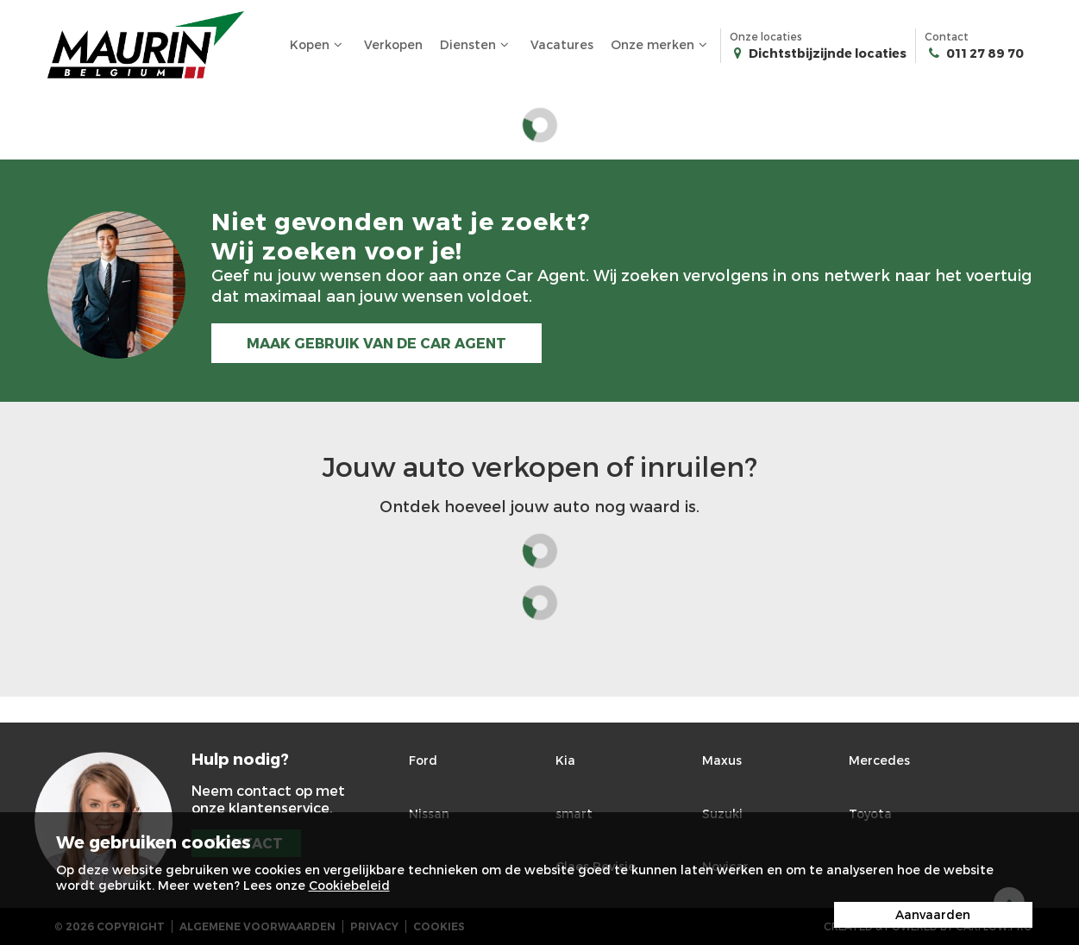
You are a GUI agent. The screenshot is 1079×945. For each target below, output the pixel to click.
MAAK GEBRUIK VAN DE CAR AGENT (376, 343)
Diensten (476, 45)
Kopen (318, 45)
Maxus (722, 760)
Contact (974, 45)
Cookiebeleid (349, 885)
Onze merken (661, 45)
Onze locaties (818, 45)
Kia (565, 760)
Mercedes (879, 760)
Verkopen (393, 44)
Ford (423, 760)
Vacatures (561, 44)
